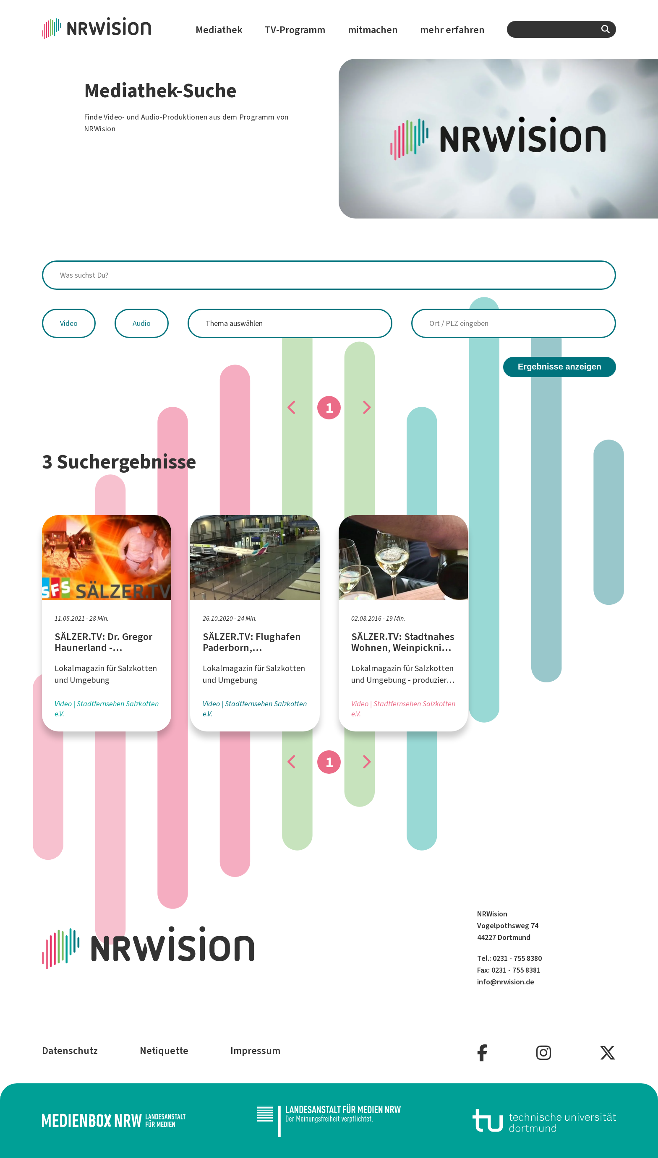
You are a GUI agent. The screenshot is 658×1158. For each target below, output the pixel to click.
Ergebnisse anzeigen (559, 366)
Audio (142, 323)
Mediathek (219, 29)
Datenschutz (70, 1050)
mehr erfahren (452, 29)
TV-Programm (295, 29)
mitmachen (373, 29)
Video (69, 323)
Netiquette (164, 1050)
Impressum (255, 1050)
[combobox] (561, 29)
